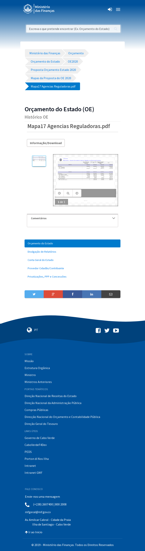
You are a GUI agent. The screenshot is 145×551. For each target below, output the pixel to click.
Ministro (30, 375)
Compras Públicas (36, 410)
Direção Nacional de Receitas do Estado (51, 396)
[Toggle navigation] (60, 9)
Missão (29, 361)
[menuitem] (72, 243)
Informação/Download (46, 143)
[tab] (72, 218)
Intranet (30, 466)
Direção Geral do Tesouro (41, 424)
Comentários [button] (73, 218)
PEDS (28, 452)
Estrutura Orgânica (37, 368)
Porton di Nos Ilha (37, 459)
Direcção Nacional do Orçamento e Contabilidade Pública (62, 417)
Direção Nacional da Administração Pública (53, 403)
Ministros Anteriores (38, 382)
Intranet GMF (33, 473)
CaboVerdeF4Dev (36, 445)
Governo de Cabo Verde (40, 438)
